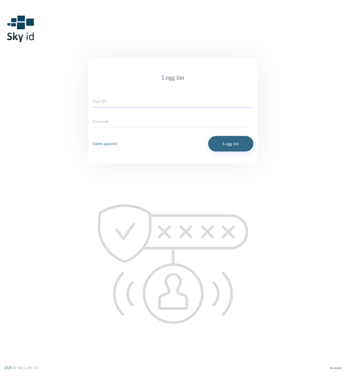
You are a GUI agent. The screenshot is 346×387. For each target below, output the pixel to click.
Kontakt (336, 368)
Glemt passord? (105, 143)
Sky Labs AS (28, 367)
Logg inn (231, 143)
